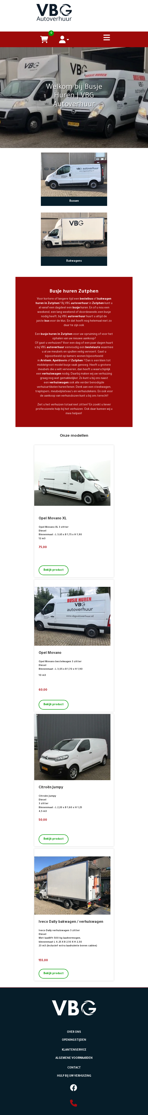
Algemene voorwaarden (74, 1064)
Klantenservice (74, 1056)
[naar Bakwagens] (74, 244)
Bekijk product (54, 579)
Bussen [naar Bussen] (74, 210)
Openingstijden (74, 1047)
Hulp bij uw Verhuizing (74, 1081)
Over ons (74, 1039)
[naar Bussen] (74, 184)
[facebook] (73, 1094)
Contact (74, 1073)
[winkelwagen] (44, 39)
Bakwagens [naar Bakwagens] (74, 270)
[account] (64, 39)
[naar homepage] (74, 11)
